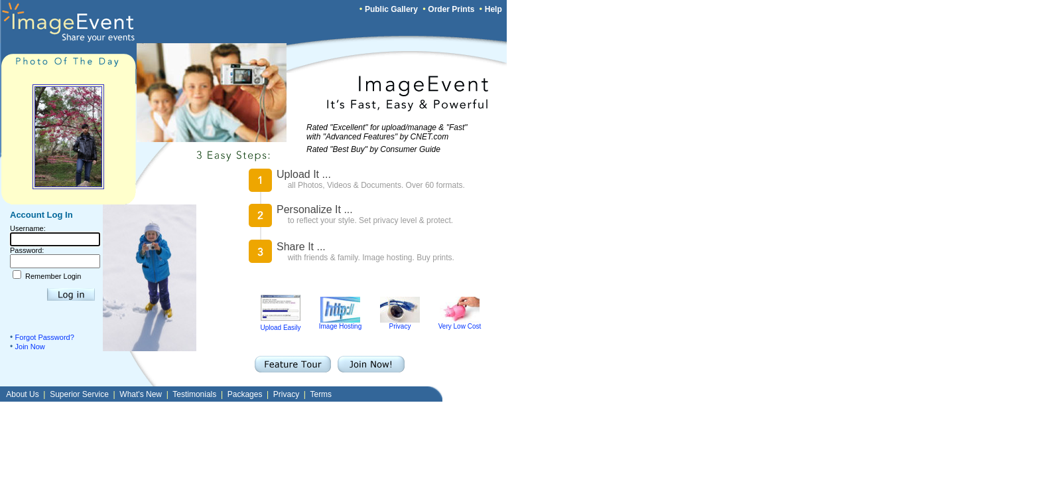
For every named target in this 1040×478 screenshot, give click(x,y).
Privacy (400, 323)
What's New (140, 394)
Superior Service (79, 394)
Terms (321, 394)
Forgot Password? (44, 337)
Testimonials (194, 394)
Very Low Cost (459, 323)
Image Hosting (340, 323)
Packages (245, 394)
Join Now (30, 347)
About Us (22, 394)
